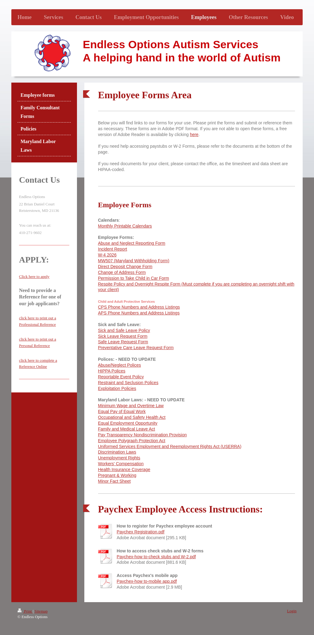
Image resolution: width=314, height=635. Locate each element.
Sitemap (41, 611)
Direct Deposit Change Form (125, 266)
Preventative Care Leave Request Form (136, 347)
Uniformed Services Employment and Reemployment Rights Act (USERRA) (170, 446)
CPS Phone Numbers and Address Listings (139, 307)
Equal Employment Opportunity (128, 423)
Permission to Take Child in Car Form (133, 278)
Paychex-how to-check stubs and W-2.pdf (156, 556)
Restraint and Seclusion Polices (128, 382)
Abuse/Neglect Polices (119, 365)
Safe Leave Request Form (123, 341)
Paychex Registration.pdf (141, 531)
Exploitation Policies (117, 388)
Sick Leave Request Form (122, 336)
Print (25, 611)
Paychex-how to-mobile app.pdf (147, 581)
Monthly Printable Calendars (125, 226)
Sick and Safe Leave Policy (124, 330)
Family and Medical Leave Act (126, 429)
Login (292, 611)
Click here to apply (34, 276)
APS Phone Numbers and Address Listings (139, 312)
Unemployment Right (118, 457)
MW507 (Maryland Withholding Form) (134, 260)
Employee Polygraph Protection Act (131, 440)
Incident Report (112, 249)
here (194, 134)
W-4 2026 (107, 254)
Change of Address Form (122, 272)
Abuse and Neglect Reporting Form (131, 243)
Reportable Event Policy (121, 376)
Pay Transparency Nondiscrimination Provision (142, 434)
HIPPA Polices (111, 370)
